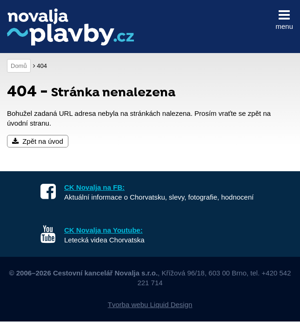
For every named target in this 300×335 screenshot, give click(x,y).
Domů (19, 65)
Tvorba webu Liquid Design (150, 304)
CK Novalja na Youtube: (103, 230)
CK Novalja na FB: (94, 187)
